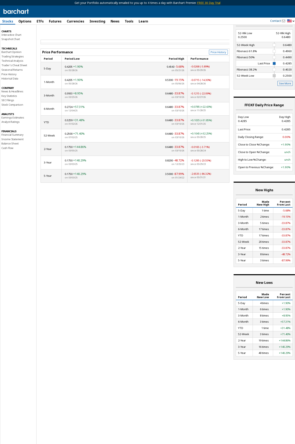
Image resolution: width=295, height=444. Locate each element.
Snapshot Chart (10, 54)
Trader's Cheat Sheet (14, 80)
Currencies (75, 21)
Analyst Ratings (10, 136)
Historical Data (9, 93)
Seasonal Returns (12, 84)
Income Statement (12, 153)
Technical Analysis (12, 75)
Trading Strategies (12, 71)
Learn (143, 21)
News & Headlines (12, 106)
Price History (8, 89)
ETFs (40, 21)
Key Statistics (9, 110)
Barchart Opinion (11, 66)
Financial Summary (12, 149)
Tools (129, 21)
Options (24, 21)
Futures (55, 21)
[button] (291, 21)
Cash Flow (7, 162)
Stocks (7, 21)
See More (285, 98)
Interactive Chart (11, 49)
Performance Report (15, 36)
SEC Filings (7, 115)
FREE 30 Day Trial (208, 3)
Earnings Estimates (12, 132)
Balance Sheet (9, 158)
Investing (97, 21)
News (115, 21)
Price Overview (10, 32)
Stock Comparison (12, 119)
